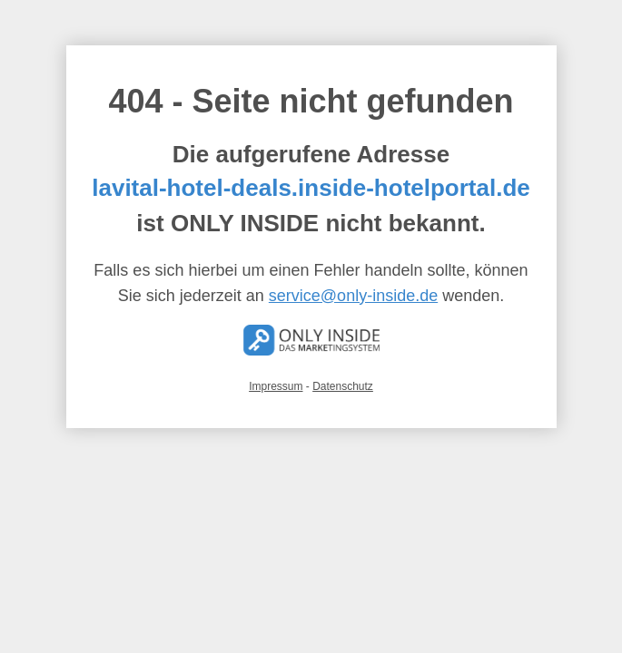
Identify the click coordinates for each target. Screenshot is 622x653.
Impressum (275, 386)
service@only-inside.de (353, 296)
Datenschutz (342, 386)
